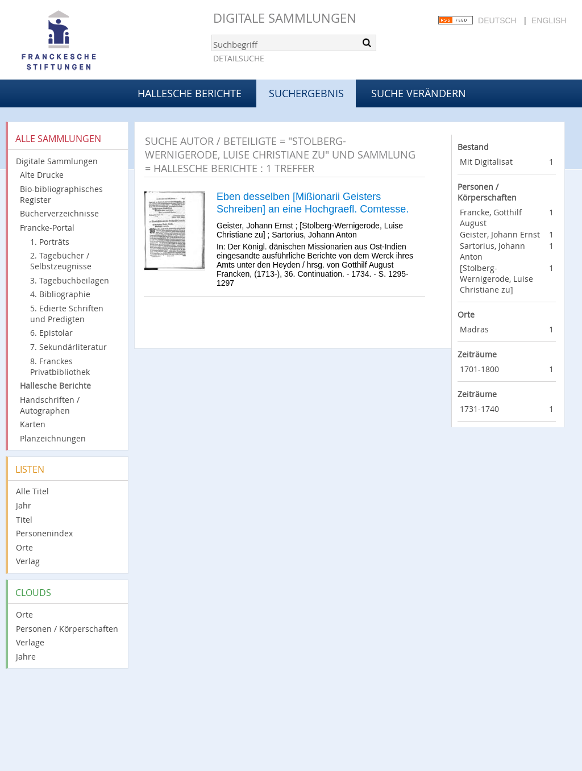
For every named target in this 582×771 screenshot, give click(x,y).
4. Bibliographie (60, 294)
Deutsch (497, 20)
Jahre (26, 656)
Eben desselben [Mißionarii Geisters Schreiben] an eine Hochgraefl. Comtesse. (313, 203)
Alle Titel (32, 491)
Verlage (30, 642)
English (548, 20)
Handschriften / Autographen (50, 405)
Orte (24, 547)
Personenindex (44, 533)
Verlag (28, 561)
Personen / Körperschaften (67, 628)
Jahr (23, 505)
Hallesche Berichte (190, 93)
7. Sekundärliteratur (68, 346)
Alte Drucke (42, 174)
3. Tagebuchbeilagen (69, 280)
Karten (32, 424)
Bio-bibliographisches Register (61, 194)
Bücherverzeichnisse (59, 213)
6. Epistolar (51, 332)
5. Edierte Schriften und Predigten (66, 313)
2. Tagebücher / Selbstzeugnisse (61, 261)
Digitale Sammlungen (284, 18)
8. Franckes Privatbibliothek (60, 366)
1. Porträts (49, 241)
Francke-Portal (47, 227)
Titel (24, 519)
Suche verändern (418, 93)
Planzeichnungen (53, 438)
